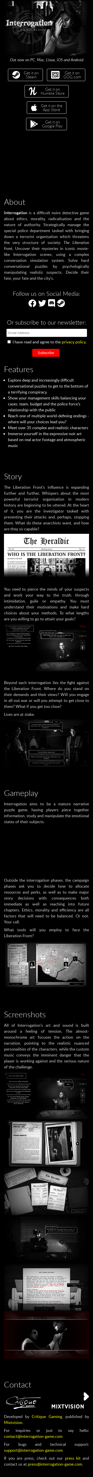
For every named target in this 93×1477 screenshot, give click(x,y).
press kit (73, 1458)
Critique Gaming (47, 1416)
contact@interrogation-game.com (33, 1436)
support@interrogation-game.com (33, 1450)
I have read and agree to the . (47, 342)
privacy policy (74, 342)
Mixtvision (13, 1422)
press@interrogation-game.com (55, 1464)
